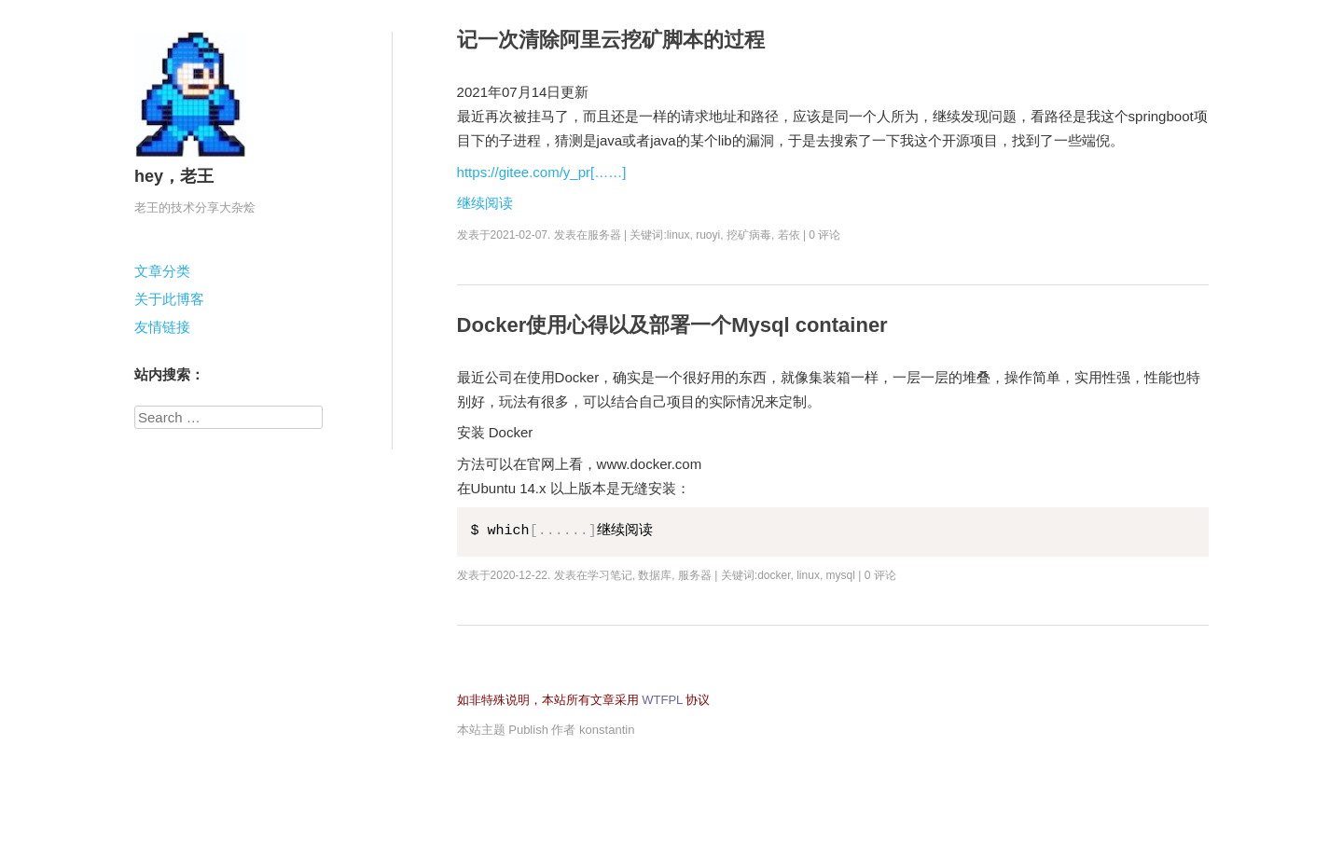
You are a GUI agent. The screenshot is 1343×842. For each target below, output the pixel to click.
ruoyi (708, 235)
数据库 (655, 575)
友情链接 (162, 327)
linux (678, 235)
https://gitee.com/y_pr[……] (542, 172)
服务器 (604, 235)
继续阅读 (485, 203)
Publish (528, 730)
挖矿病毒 (749, 235)
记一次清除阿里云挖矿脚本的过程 (611, 39)
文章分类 (162, 271)
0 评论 (824, 235)
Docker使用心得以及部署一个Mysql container (672, 325)
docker (773, 575)
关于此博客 (169, 299)
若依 (789, 235)
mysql (840, 575)
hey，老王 (174, 176)
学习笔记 (610, 575)
